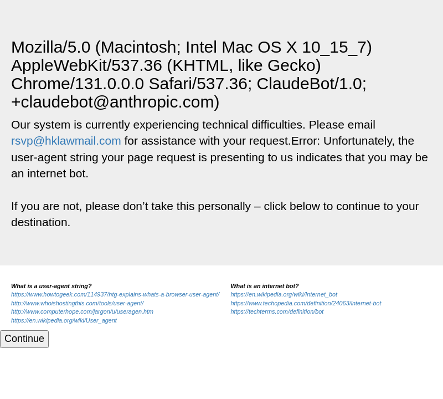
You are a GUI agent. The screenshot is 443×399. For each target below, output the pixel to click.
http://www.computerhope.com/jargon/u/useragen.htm (82, 311)
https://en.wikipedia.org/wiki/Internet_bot (283, 294)
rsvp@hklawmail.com (66, 140)
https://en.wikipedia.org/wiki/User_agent (64, 320)
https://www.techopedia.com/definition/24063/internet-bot (305, 303)
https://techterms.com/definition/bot (276, 311)
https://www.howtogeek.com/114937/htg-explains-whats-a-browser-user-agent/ (115, 294)
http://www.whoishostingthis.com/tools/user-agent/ (77, 303)
